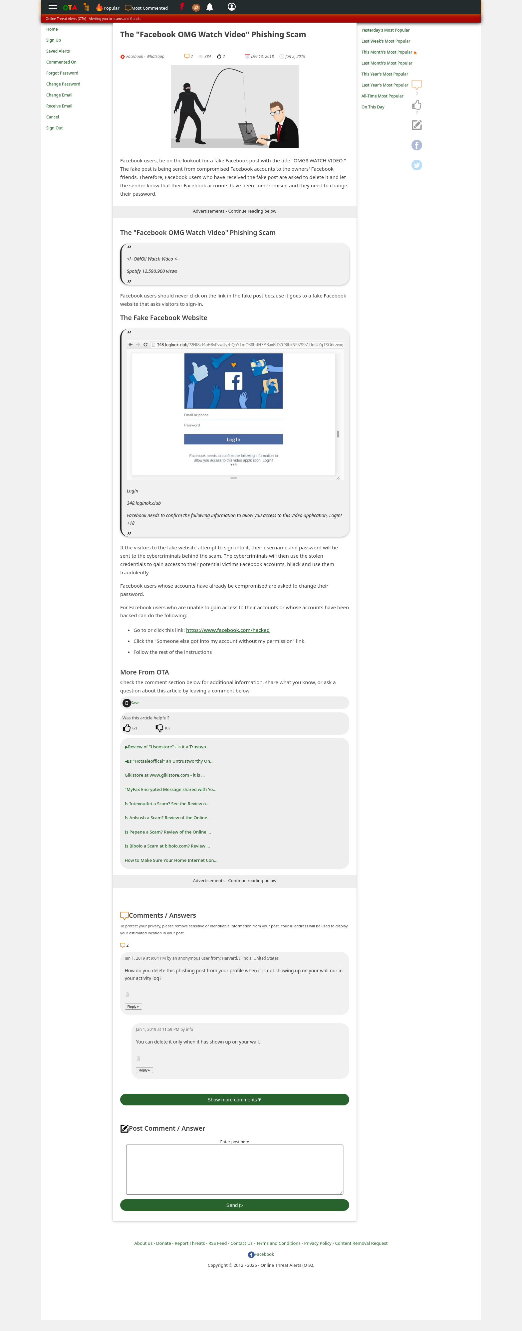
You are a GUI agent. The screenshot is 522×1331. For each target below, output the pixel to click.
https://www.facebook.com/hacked (228, 630)
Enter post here (234, 1142)
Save (131, 702)
